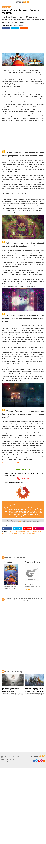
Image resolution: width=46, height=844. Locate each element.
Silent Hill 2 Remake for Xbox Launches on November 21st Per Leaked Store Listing (11, 690)
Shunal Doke (10, 25)
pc (29, 531)
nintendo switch (23, 531)
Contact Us (3, 759)
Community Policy (4, 757)
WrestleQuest (9, 533)
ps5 (34, 531)
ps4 (31, 531)
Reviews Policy (18, 756)
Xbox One (16, 533)
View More (6, 591)
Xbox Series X (31, 533)
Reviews (9, 7)
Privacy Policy (11, 756)
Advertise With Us (4, 761)
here (20, 521)
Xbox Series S (23, 533)
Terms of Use (3, 756)
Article (4, 7)
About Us (9, 759)
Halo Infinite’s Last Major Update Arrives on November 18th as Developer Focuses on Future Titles (34, 690)
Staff (13, 759)
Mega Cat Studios (14, 531)
